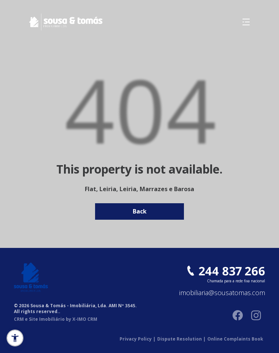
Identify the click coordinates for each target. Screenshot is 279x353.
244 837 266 (232, 271)
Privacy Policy (137, 339)
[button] (15, 338)
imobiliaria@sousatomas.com (222, 293)
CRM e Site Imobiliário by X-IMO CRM (55, 319)
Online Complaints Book (235, 339)
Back (140, 211)
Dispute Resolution (181, 339)
